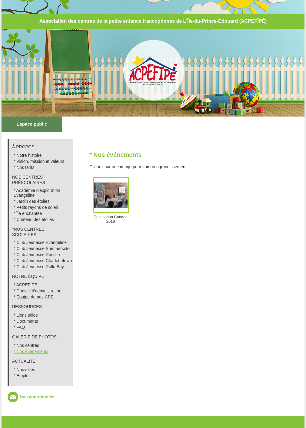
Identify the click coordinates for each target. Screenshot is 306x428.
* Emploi (21, 375)
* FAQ (19, 327)
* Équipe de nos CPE (34, 297)
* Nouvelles (24, 369)
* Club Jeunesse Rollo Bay (39, 266)
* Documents (26, 321)
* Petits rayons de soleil (36, 207)
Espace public (32, 124)
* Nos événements (31, 351)
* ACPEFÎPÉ (25, 284)
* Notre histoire (28, 155)
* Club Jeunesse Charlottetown (43, 260)
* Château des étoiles (34, 219)
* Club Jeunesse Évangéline (40, 242)
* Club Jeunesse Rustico (37, 254)
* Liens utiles (26, 315)
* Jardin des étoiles (31, 201)
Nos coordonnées (37, 396)
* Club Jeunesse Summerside (41, 248)
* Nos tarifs (24, 167)
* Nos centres (26, 345)
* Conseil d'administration (38, 290)
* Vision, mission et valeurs (39, 161)
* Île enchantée (28, 213)
